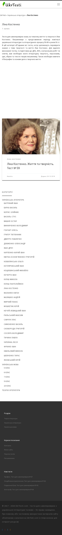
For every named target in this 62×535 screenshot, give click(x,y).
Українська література (16, 15)
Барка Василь (10, 208)
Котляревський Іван (14, 266)
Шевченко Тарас (12, 355)
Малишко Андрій (12, 297)
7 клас (7, 377)
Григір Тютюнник (12, 234)
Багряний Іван (11, 203)
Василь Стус (10, 216)
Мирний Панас (11, 302)
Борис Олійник (11, 212)
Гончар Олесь (11, 230)
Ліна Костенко (11, 288)
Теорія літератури (11, 390)
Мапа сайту (8, 450)
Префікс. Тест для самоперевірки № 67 (18, 477)
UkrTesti (3, 15)
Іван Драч (8, 248)
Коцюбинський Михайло (16, 270)
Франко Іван (10, 346)
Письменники (9, 458)
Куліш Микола (10, 279)
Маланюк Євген (11, 293)
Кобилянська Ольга (13, 261)
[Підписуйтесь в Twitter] (7, 529)
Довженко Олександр (15, 243)
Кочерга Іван (10, 275)
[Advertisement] (31, 88)
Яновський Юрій (12, 360)
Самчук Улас (10, 320)
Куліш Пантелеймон (13, 284)
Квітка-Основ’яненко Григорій (19, 257)
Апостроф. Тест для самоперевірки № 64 (19, 489)
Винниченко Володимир (16, 225)
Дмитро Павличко (13, 239)
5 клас (7, 368)
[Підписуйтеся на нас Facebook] (2, 529)
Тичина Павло (11, 337)
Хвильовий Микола (13, 351)
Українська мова (10, 364)
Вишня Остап (10, 221)
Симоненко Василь (13, 324)
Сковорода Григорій (14, 329)
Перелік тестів (9, 454)
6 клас (7, 372)
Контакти (7, 446)
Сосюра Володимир (14, 333)
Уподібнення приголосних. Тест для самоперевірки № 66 (25, 481)
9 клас (7, 381)
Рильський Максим (13, 315)
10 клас (7, 386)
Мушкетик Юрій (11, 306)
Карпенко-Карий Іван (14, 252)
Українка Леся (11, 342)
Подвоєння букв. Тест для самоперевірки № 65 (21, 485)
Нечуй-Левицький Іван (15, 311)
